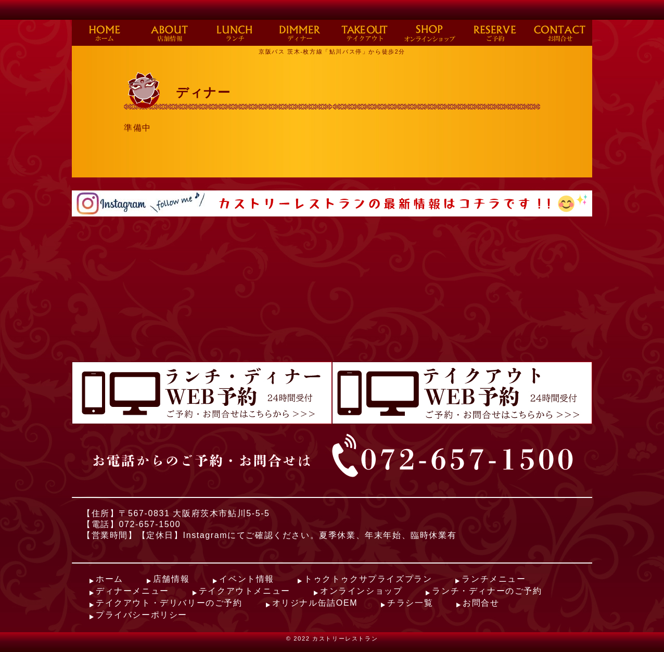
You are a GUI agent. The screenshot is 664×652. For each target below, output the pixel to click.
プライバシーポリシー (141, 614)
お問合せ (481, 602)
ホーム (109, 578)
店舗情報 (171, 578)
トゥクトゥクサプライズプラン (368, 578)
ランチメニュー (494, 578)
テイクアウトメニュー (244, 590)
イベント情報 (246, 578)
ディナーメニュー (132, 590)
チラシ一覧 (410, 602)
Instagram (205, 535)
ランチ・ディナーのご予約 (487, 590)
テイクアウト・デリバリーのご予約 (169, 602)
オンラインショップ (361, 590)
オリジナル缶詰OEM (314, 602)
